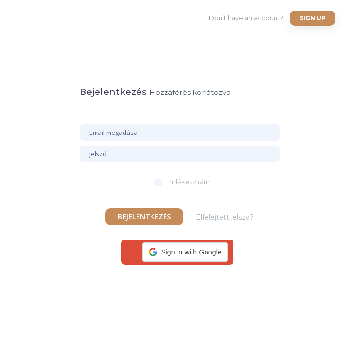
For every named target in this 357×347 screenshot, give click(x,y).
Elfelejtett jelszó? (225, 217)
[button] (185, 252)
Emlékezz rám (187, 182)
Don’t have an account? (246, 18)
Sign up (313, 18)
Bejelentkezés (144, 216)
